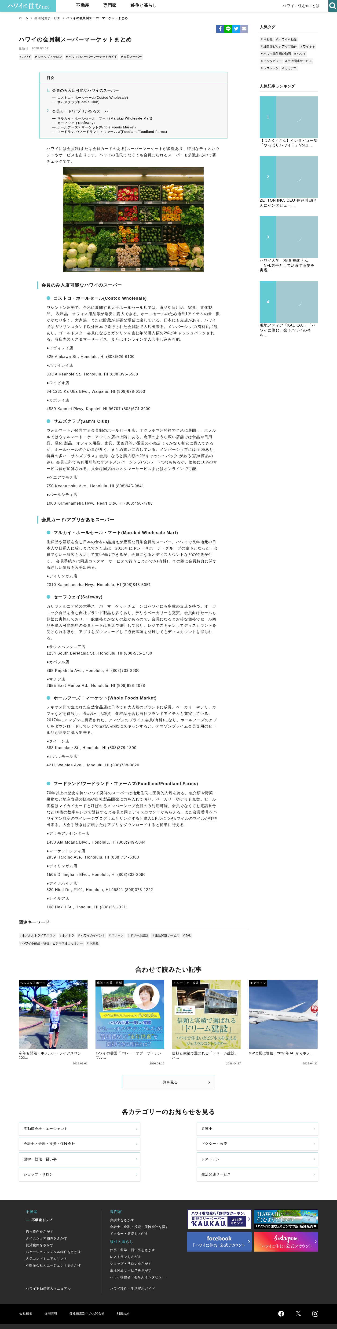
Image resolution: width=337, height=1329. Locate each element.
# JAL (184, 935)
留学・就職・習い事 (41, 1153)
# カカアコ (289, 68)
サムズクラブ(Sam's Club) (78, 101)
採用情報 (53, 1294)
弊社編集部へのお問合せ (92, 1294)
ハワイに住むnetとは (299, 6)
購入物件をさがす (39, 1212)
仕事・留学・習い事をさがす (132, 1231)
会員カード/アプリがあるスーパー (82, 111)
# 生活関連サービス (163, 935)
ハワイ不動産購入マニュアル (48, 1269)
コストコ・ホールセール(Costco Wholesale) (92, 97)
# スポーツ (115, 935)
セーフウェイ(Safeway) (76, 122)
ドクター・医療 (265, 1133)
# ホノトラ (66, 935)
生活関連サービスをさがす (131, 1251)
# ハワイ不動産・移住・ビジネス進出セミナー (51, 942)
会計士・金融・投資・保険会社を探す (139, 1208)
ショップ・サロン (191, 1153)
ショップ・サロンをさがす (131, 1244)
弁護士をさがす (122, 1201)
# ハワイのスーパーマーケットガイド (91, 56)
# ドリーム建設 (136, 935)
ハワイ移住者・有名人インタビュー (137, 1258)
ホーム (23, 18)
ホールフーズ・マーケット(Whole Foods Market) (96, 126)
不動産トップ (42, 1201)
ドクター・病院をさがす (129, 1214)
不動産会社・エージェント (47, 1133)
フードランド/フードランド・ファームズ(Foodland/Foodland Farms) (112, 131)
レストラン (109, 1153)
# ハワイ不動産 (286, 39)
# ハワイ (26, 56)
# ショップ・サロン (48, 56)
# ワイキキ (307, 46)
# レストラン (270, 68)
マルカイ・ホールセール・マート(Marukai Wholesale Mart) (104, 118)
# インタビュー (271, 61)
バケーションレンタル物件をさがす (53, 1233)
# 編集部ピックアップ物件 (279, 46)
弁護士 (105, 1133)
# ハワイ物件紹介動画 (276, 53)
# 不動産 (93, 942)
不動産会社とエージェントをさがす (53, 1246)
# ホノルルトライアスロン (38, 935)
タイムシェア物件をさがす (46, 1219)
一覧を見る (168, 1083)
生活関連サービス (47, 18)
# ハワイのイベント (90, 935)
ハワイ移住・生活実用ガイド (132, 1269)
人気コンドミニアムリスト (46, 1240)
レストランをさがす (125, 1238)
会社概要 (26, 1294)
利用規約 (133, 1294)
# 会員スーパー (130, 56)
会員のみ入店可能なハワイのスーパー (85, 90)
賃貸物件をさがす (39, 1226)
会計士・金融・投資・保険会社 (203, 1133)
